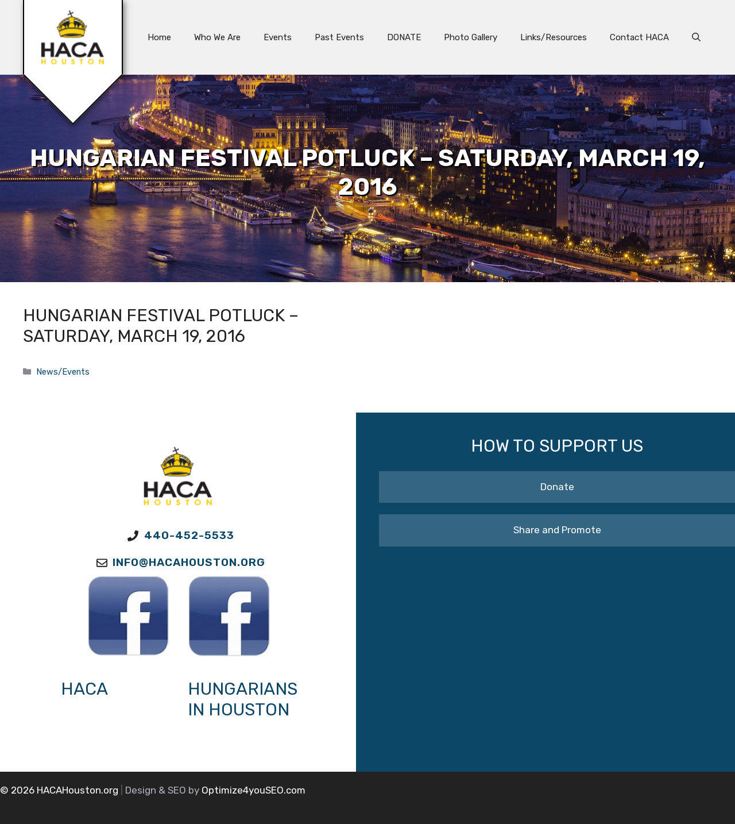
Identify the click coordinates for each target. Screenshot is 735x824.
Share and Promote (557, 530)
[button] (696, 37)
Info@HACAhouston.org (189, 562)
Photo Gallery (470, 37)
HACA (84, 689)
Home (159, 37)
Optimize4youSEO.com (253, 790)
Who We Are (217, 37)
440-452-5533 (189, 535)
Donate (557, 486)
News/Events (63, 372)
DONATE (404, 37)
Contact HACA (639, 37)
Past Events (339, 37)
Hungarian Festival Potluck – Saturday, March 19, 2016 (161, 325)
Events (278, 37)
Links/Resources (553, 37)
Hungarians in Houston (242, 699)
